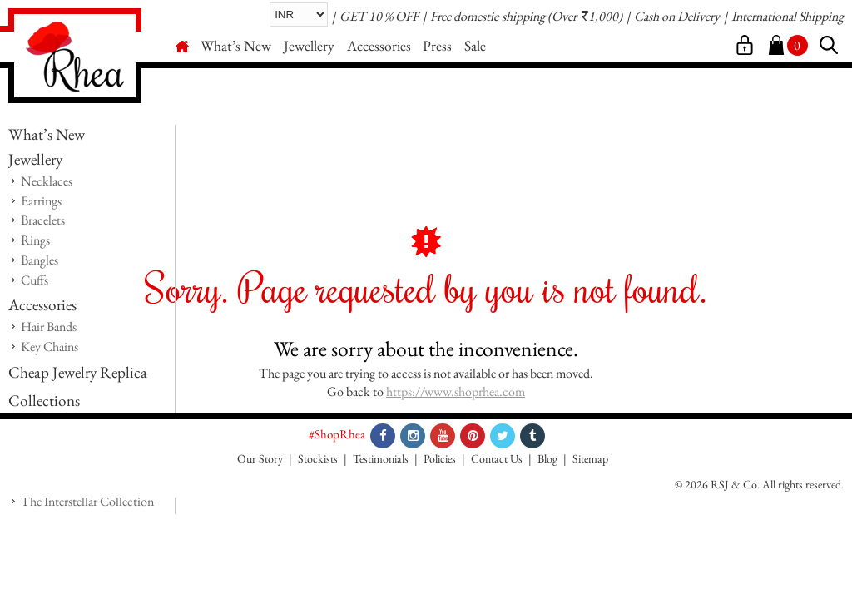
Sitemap (590, 458)
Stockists (318, 458)
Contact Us (497, 458)
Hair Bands (49, 326)
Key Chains (49, 346)
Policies (440, 458)
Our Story (260, 458)
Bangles (39, 260)
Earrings (41, 201)
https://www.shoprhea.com (455, 391)
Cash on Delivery (677, 16)
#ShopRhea (337, 434)
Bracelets (43, 220)
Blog (547, 458)
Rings (35, 240)
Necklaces (46, 181)
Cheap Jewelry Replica (77, 372)
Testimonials (381, 458)
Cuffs (34, 280)
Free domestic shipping (487, 16)
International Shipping (787, 16)
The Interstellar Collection (87, 501)
